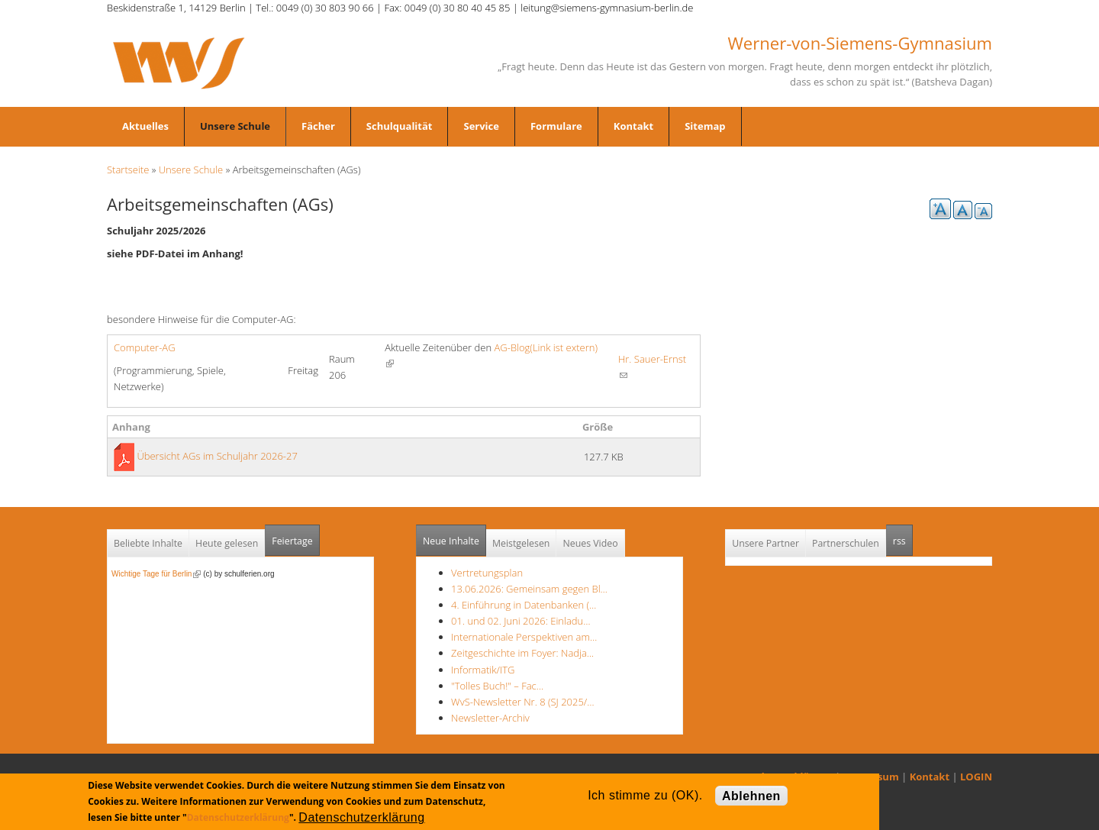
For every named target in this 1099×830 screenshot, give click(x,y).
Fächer (318, 126)
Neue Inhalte (451, 540)
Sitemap (705, 126)
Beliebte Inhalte (148, 543)
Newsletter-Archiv (490, 718)
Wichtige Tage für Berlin (156, 574)
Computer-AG (145, 347)
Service (480, 126)
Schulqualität (399, 126)
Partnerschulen (845, 543)
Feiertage (292, 540)
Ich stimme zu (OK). (645, 795)
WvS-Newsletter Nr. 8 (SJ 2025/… (523, 702)
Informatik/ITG (482, 670)
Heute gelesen (226, 543)
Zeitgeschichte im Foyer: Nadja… (522, 653)
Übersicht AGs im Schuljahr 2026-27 (217, 456)
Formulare (556, 126)
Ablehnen (751, 796)
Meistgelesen (521, 543)
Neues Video (589, 543)
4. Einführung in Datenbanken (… (523, 605)
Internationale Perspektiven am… (524, 637)
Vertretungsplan (487, 573)
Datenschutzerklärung (238, 817)
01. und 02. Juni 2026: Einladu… (520, 621)
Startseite (128, 169)
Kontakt (633, 126)
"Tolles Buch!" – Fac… (497, 686)
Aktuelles (145, 126)
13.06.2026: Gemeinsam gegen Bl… (529, 589)
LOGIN (976, 776)
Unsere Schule (235, 126)
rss (903, 536)
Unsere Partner (765, 543)
